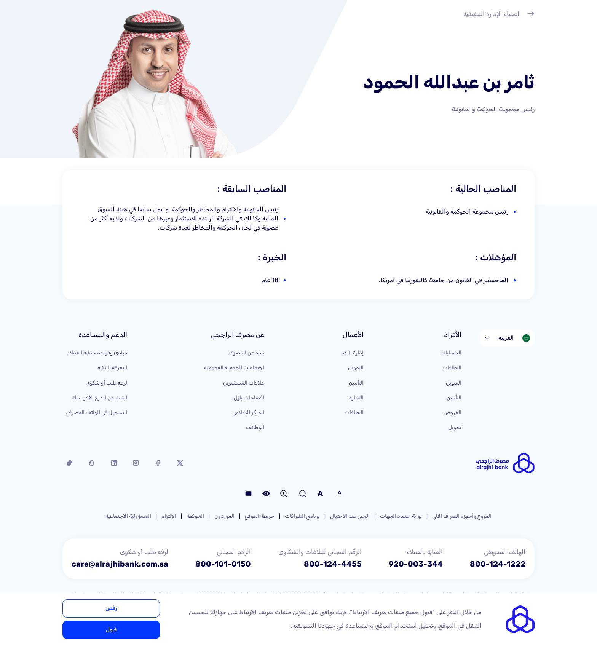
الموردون (224, 516)
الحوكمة (195, 516)
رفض (111, 608)
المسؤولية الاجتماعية (128, 516)
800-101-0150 (223, 563)
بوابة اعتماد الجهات (401, 516)
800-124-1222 (497, 563)
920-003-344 (416, 563)
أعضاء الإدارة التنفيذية (499, 15)
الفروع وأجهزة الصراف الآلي (462, 516)
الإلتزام (168, 516)
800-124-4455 (333, 563)
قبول (111, 629)
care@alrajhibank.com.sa (120, 563)
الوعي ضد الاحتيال (350, 516)
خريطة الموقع (260, 516)
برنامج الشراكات (302, 516)
